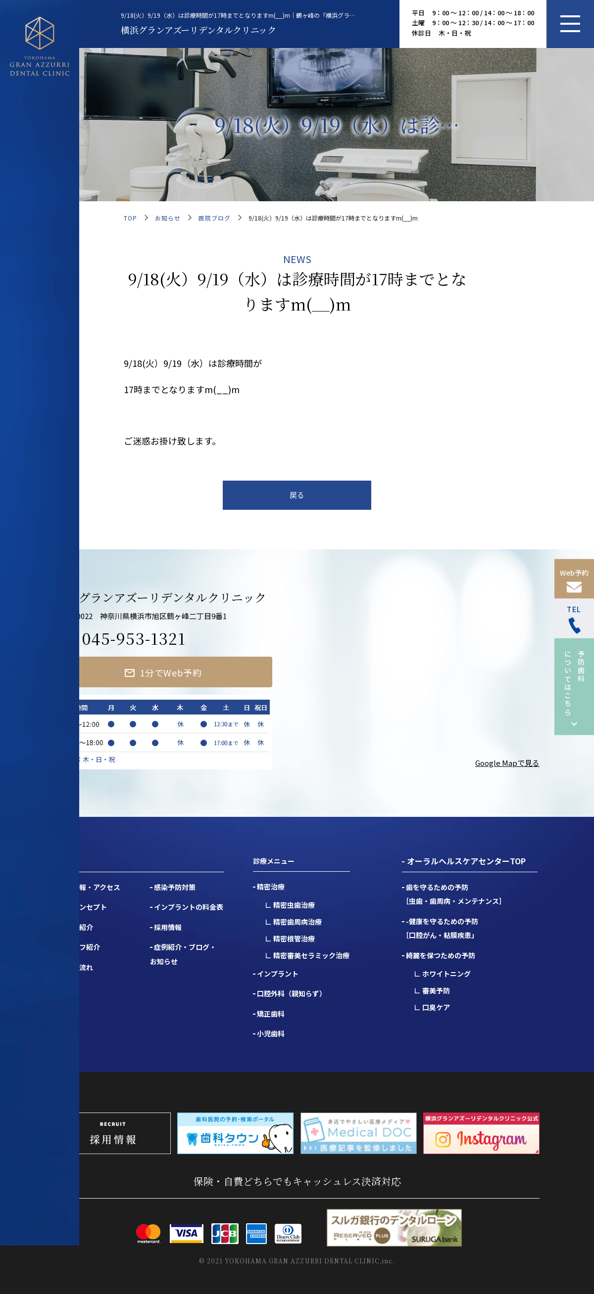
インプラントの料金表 (188, 907)
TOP (130, 218)
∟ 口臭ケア (432, 1007)
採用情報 (168, 927)
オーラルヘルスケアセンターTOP (466, 861)
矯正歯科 (271, 1014)
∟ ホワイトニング (442, 974)
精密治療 (271, 887)
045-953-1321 (134, 637)
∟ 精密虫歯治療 (290, 905)
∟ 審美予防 (432, 990)
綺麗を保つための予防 (440, 955)
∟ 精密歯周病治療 (293, 922)
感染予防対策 (175, 887)
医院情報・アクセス (89, 887)
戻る (297, 495)
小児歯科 (271, 1033)
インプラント (277, 974)
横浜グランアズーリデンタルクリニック (198, 29)
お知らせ (168, 218)
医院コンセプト (82, 907)
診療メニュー (274, 861)
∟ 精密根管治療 (290, 938)
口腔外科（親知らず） (291, 993)
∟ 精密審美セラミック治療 (307, 955)
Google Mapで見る (507, 763)
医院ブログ (214, 218)
